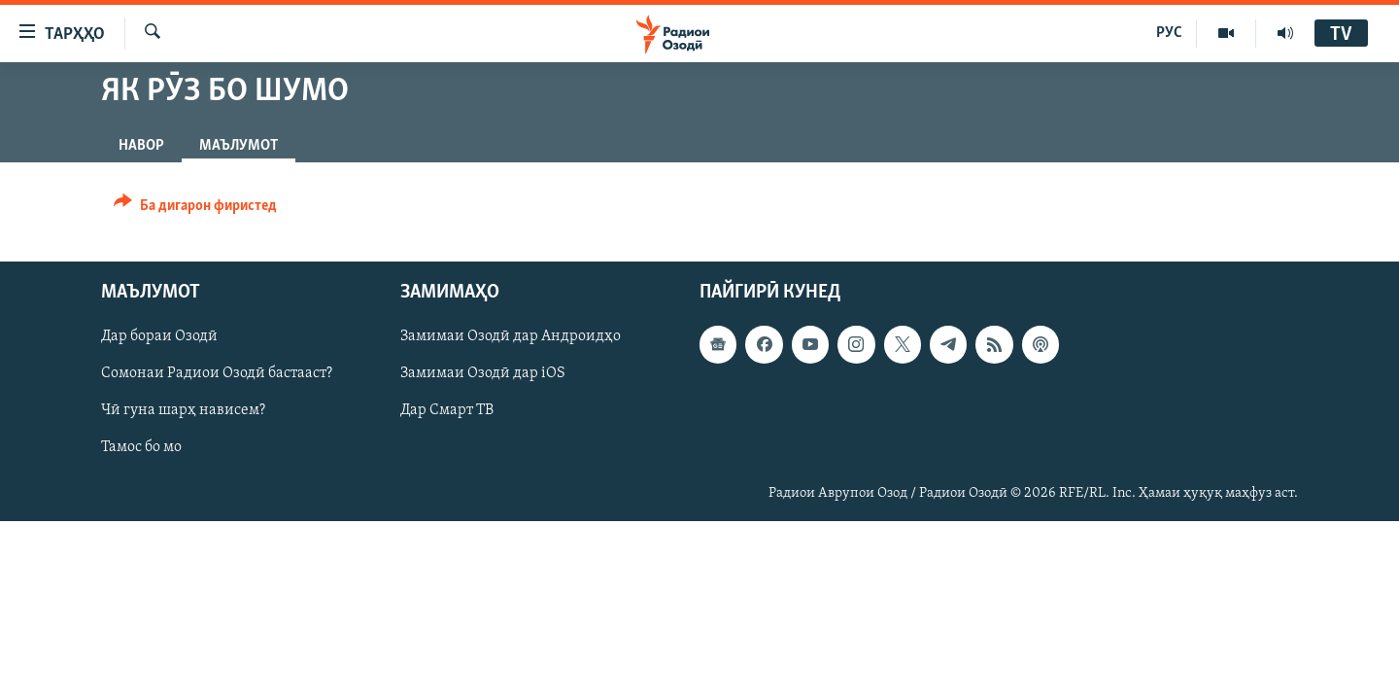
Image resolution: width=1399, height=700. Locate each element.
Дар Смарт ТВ (447, 411)
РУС (1169, 33)
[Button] (195, 208)
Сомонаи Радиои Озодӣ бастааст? (216, 373)
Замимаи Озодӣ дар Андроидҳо (510, 336)
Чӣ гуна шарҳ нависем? (183, 411)
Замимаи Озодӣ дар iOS (482, 373)
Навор (141, 146)
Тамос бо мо (141, 448)
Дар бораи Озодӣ (159, 336)
